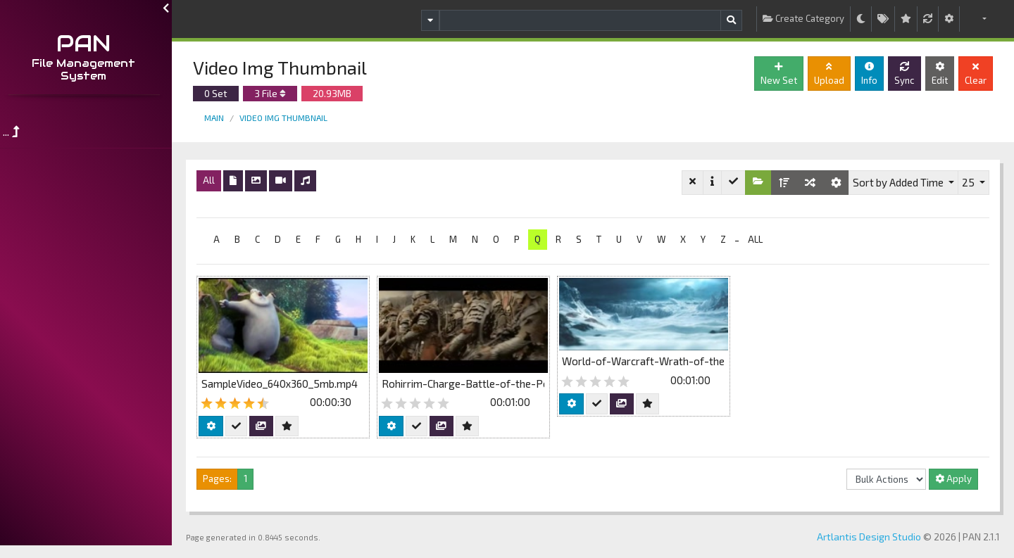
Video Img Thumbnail (288, 117)
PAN (88, 43)
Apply (953, 478)
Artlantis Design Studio (869, 537)
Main (218, 117)
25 (969, 182)
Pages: (221, 478)
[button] (976, 19)
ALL (759, 239)
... (15, 131)
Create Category (803, 18)
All (213, 180)
